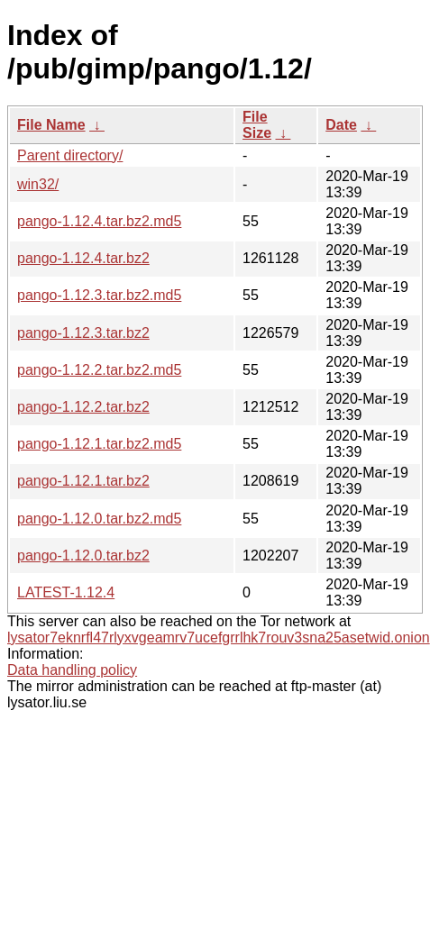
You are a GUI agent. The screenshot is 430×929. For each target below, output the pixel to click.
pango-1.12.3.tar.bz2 (83, 333)
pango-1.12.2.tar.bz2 (83, 406)
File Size (256, 125)
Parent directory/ (70, 155)
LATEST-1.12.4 (65, 592)
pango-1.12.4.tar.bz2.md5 (99, 221)
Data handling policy (72, 670)
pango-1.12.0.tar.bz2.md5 (99, 518)
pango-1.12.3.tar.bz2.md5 (99, 295)
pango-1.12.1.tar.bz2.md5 (99, 443)
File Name (51, 124)
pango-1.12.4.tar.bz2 (83, 258)
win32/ (38, 184)
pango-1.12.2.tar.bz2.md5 (99, 370)
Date (341, 124)
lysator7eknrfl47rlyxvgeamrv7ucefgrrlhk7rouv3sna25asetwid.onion (218, 637)
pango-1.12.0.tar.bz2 (83, 555)
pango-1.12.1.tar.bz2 (83, 480)
